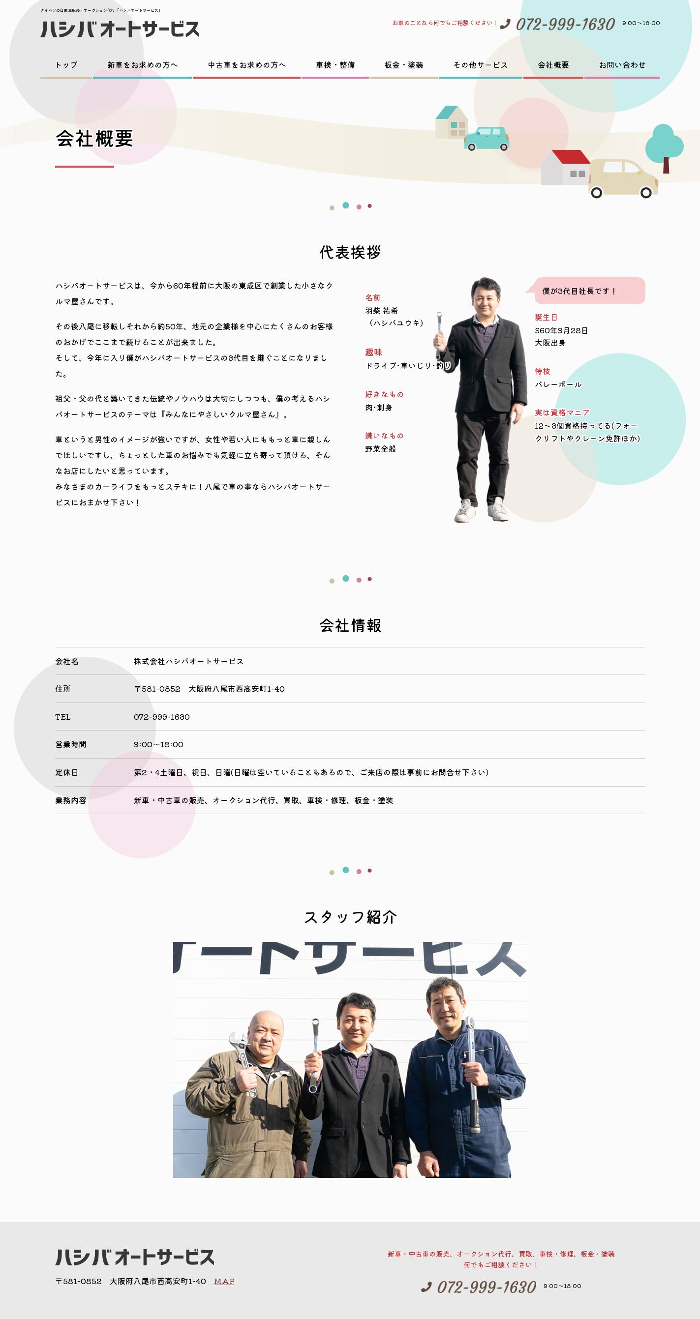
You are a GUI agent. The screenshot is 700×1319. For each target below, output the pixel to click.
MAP (224, 1281)
